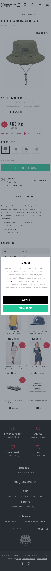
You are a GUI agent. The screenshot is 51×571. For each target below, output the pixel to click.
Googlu (9, 281)
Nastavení (25, 299)
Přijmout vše (25, 308)
